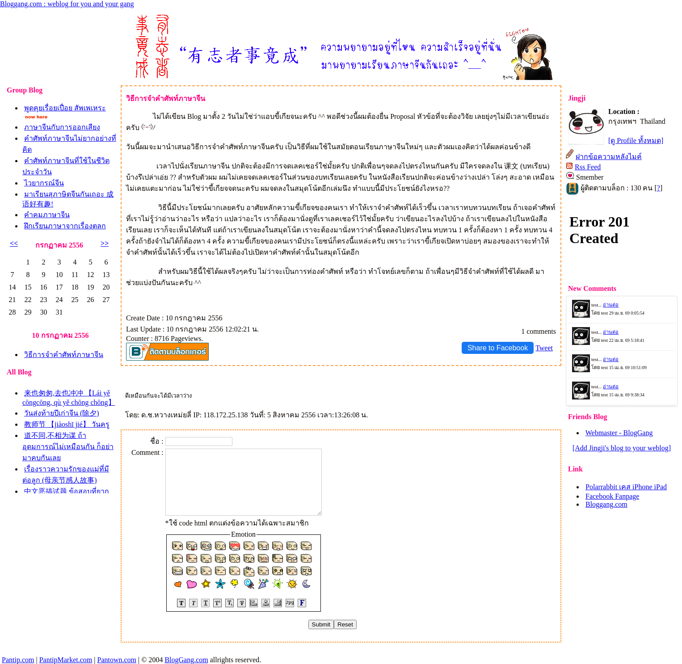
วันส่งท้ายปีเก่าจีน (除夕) (61, 413)
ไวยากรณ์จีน (44, 183)
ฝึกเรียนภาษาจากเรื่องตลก (65, 226)
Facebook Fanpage (612, 496)
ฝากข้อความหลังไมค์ (609, 156)
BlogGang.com (186, 660)
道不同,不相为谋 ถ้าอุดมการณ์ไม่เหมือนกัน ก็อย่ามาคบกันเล (68, 447)
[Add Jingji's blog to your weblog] (622, 448)
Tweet (544, 348)
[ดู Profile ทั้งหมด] (635, 140)
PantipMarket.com (66, 660)
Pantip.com (18, 660)
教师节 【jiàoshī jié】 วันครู (66, 424)
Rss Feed (588, 167)
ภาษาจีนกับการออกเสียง (62, 127)
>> (105, 243)
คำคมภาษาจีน (47, 215)
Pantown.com (116, 660)
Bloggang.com (606, 504)
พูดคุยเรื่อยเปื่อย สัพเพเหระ (65, 108)
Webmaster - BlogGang (619, 433)
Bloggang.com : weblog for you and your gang (67, 4)
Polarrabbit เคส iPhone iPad (626, 487)
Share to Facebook (497, 348)
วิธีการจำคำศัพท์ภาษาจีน (63, 354)
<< (14, 243)
